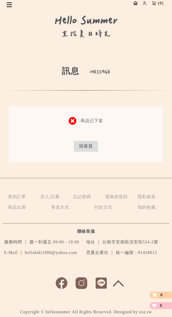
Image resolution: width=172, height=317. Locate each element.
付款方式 (103, 207)
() (158, 3)
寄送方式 (60, 207)
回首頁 (86, 146)
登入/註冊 (50, 196)
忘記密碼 (82, 196)
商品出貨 (17, 207)
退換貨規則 (116, 196)
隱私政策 (147, 196)
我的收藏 (147, 207)
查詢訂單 (17, 196)
